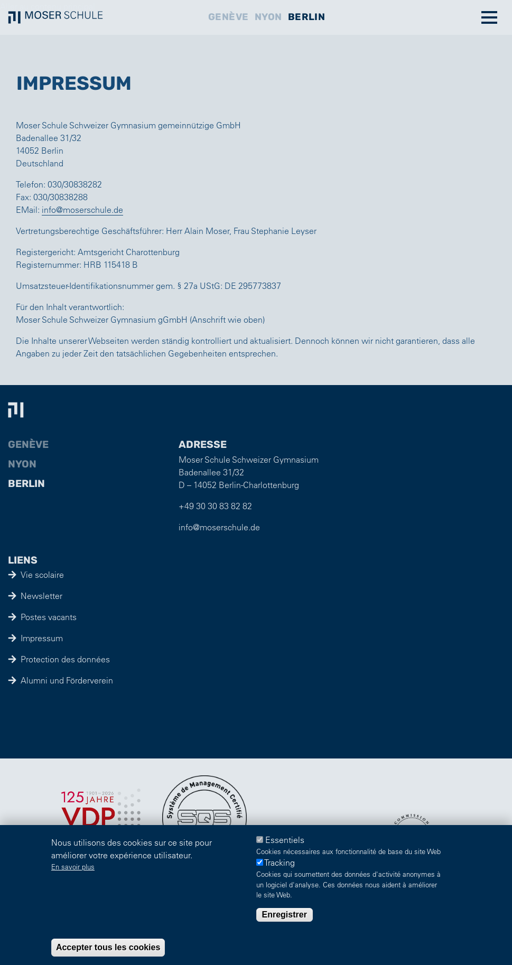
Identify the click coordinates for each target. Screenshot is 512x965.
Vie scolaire (42, 574)
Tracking (279, 863)
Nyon (268, 17)
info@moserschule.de (82, 209)
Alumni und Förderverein (67, 680)
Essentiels (284, 840)
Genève (228, 17)
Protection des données (65, 659)
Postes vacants (49, 617)
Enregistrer (284, 914)
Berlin (306, 17)
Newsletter (41, 596)
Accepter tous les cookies (108, 947)
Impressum (42, 638)
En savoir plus (73, 866)
